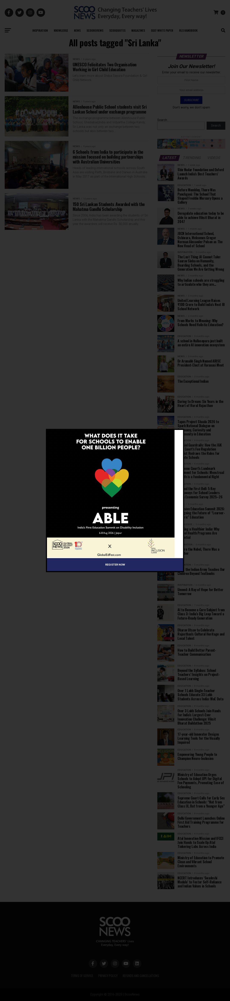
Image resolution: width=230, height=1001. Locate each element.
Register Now (115, 564)
